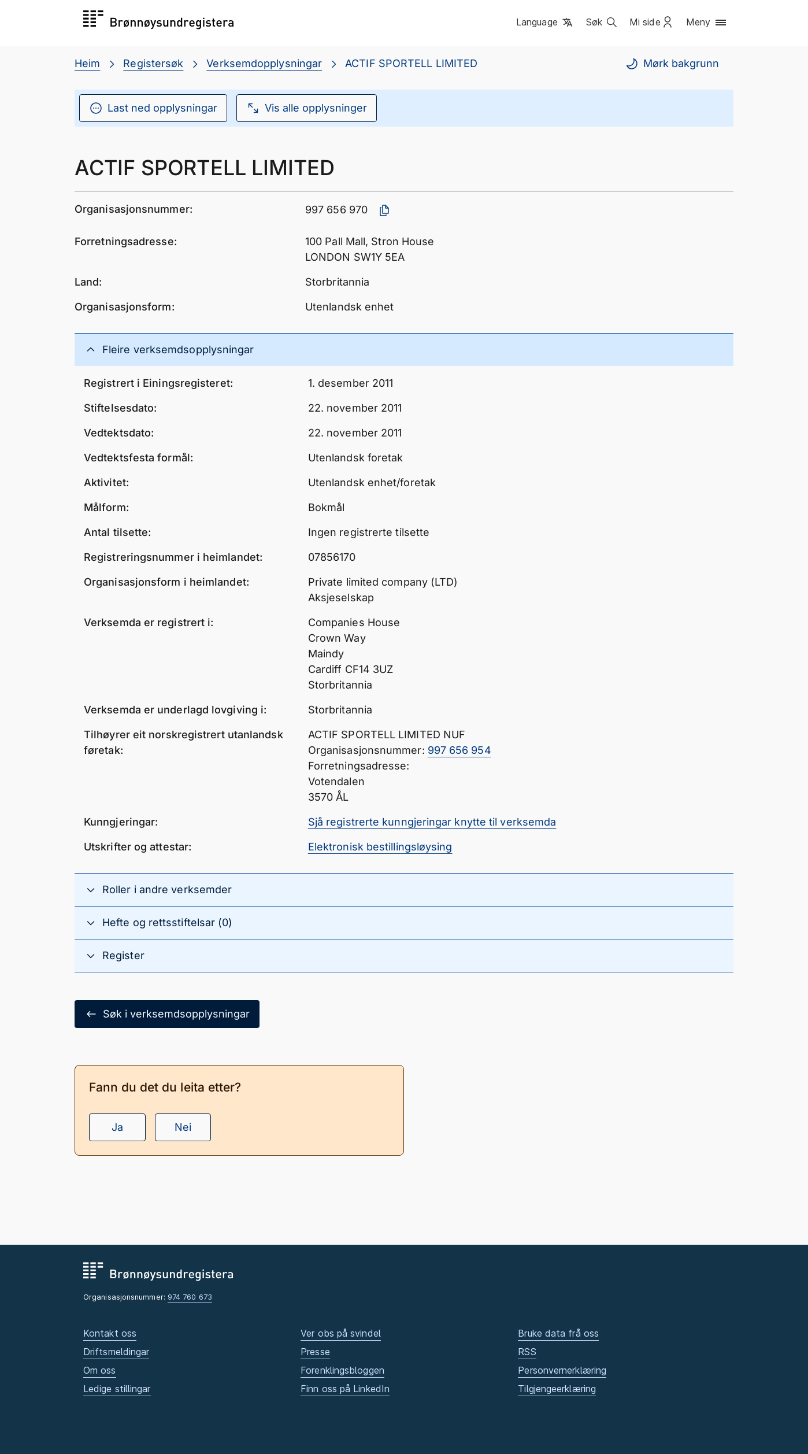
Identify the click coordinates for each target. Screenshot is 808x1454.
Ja (117, 1127)
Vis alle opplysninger (306, 108)
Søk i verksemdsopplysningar (167, 1014)
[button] (545, 22)
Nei (183, 1127)
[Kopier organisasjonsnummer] (384, 210)
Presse (315, 1351)
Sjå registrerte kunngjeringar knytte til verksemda (432, 822)
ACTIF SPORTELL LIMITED (411, 63)
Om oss (99, 1370)
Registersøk (153, 63)
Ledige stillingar (117, 1388)
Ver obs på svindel (341, 1333)
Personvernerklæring (562, 1370)
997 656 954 (459, 750)
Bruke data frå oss (558, 1333)
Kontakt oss (109, 1333)
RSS (527, 1351)
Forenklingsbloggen (342, 1370)
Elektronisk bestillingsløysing (380, 847)
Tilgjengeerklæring (557, 1388)
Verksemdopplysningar (264, 63)
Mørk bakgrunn (672, 64)
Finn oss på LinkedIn (345, 1388)
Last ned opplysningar (153, 108)
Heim (87, 63)
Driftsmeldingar (116, 1351)
